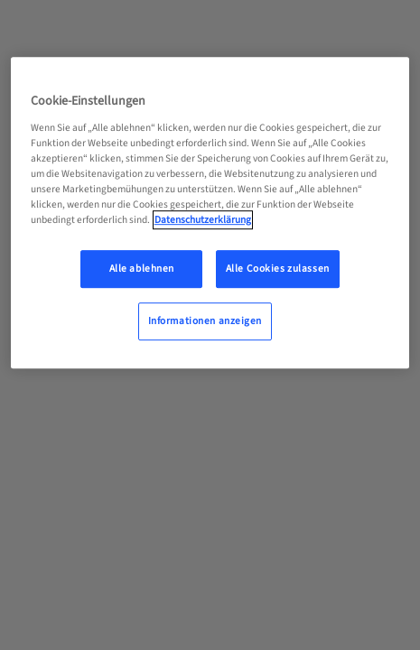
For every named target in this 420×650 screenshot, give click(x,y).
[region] (210, 212)
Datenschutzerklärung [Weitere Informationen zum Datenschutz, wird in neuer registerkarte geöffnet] (202, 220)
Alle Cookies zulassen (278, 268)
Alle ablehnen (141, 268)
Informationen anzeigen (205, 321)
